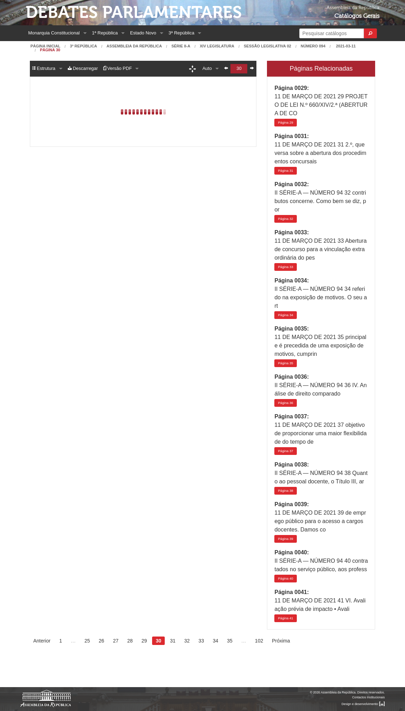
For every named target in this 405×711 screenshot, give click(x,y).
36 (285, 403)
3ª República (181, 32)
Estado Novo (143, 32)
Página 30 (50, 50)
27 (116, 641)
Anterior (42, 641)
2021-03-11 (345, 46)
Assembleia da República (134, 46)
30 (158, 641)
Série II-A (180, 46)
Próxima (281, 641)
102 (259, 641)
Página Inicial (45, 46)
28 (130, 641)
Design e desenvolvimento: (363, 704)
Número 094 (313, 46)
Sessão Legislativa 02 (267, 46)
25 (87, 641)
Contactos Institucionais (368, 697)
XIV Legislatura (217, 46)
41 (285, 618)
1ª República (105, 32)
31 (285, 170)
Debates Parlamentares (134, 12)
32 (285, 219)
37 (285, 451)
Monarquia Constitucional (54, 32)
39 (285, 539)
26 (101, 641)
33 (285, 267)
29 (285, 122)
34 (285, 315)
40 (285, 578)
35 (285, 363)
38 (285, 491)
